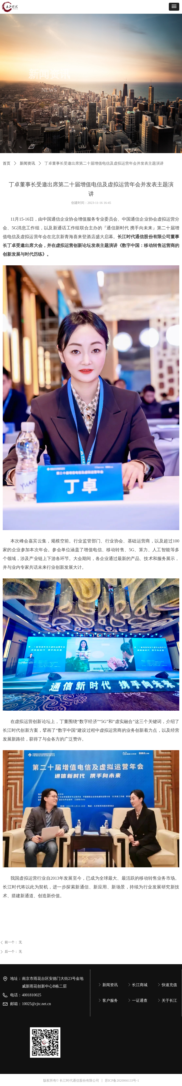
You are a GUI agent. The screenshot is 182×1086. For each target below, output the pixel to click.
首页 (6, 163)
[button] (174, 7)
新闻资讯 (27, 163)
